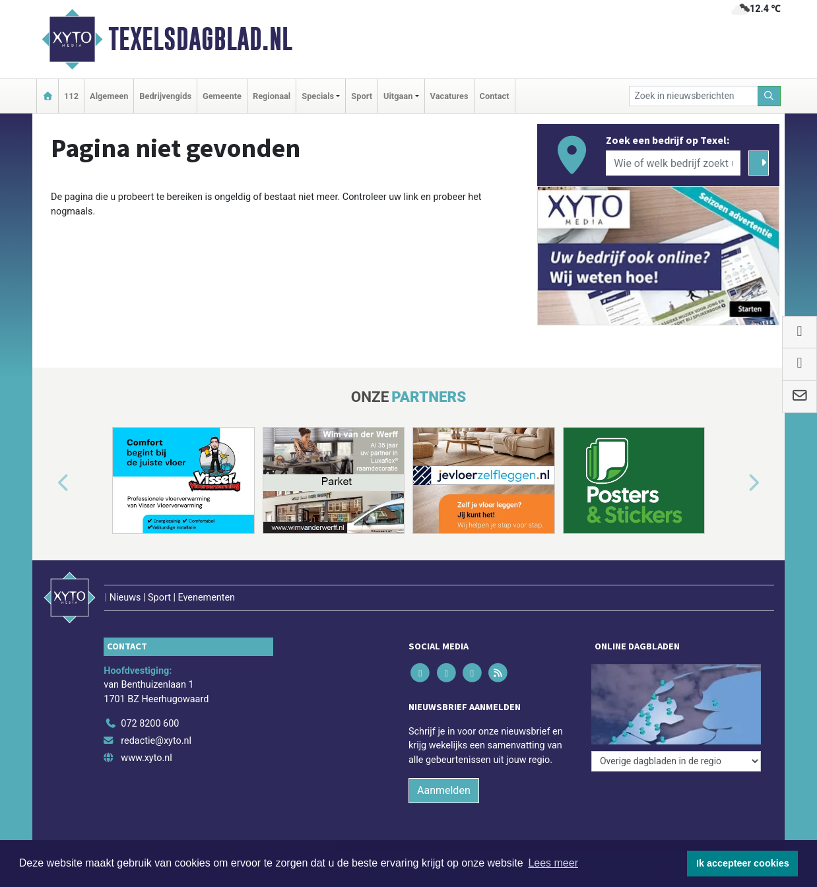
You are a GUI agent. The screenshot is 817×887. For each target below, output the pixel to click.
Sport (361, 96)
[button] (48, 483)
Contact (494, 96)
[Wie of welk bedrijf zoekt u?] (673, 163)
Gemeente (222, 96)
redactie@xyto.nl (156, 740)
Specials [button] (318, 96)
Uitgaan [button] (397, 96)
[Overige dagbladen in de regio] (676, 761)
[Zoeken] (769, 96)
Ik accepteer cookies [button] (742, 863)
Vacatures (449, 96)
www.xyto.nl (146, 758)
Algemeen (109, 96)
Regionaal (271, 96)
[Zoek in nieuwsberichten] (693, 96)
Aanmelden (444, 790)
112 (71, 96)
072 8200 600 (150, 723)
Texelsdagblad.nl (200, 39)
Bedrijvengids (165, 96)
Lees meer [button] (553, 863)
